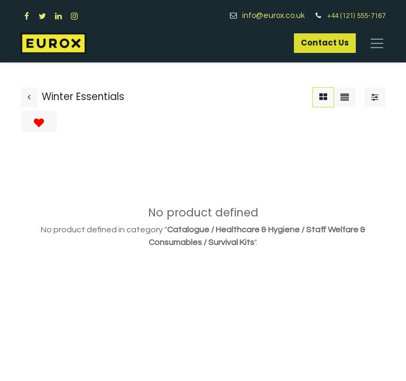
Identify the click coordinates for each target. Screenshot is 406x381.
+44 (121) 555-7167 (356, 16)
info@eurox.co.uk (277, 16)
